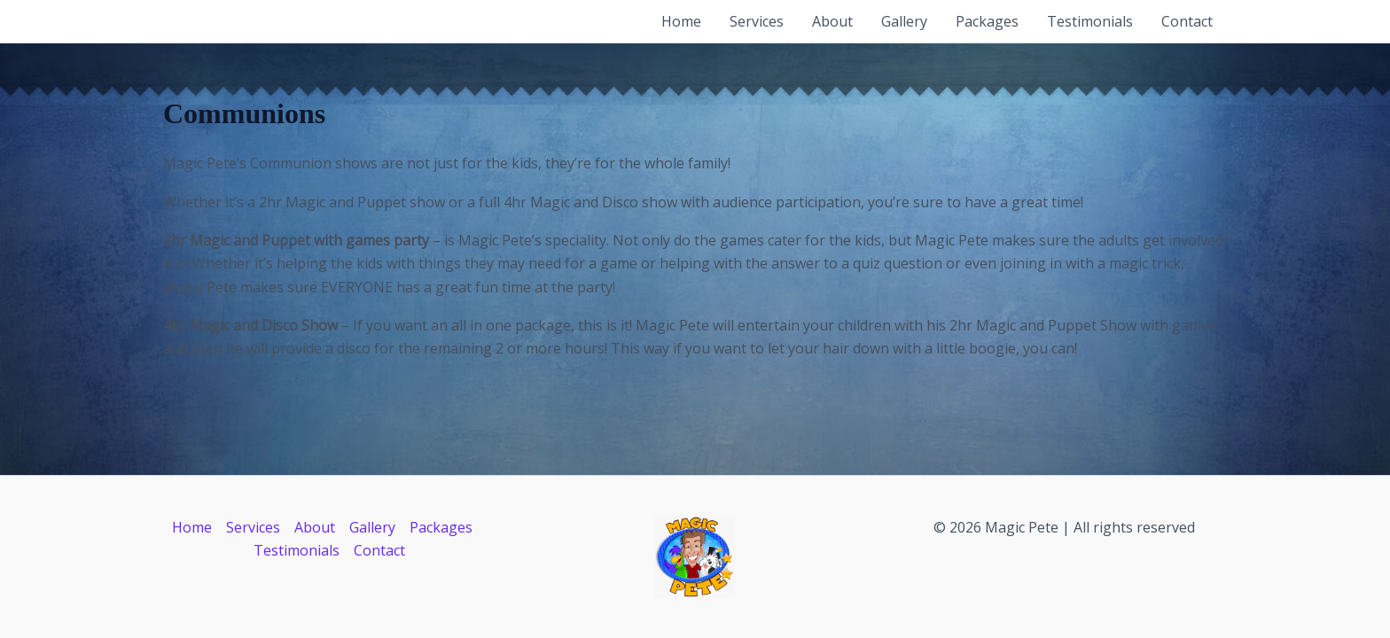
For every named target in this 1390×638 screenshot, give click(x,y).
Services (757, 21)
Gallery (904, 21)
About (832, 21)
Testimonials (1090, 21)
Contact (1187, 21)
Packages (987, 21)
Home (681, 21)
